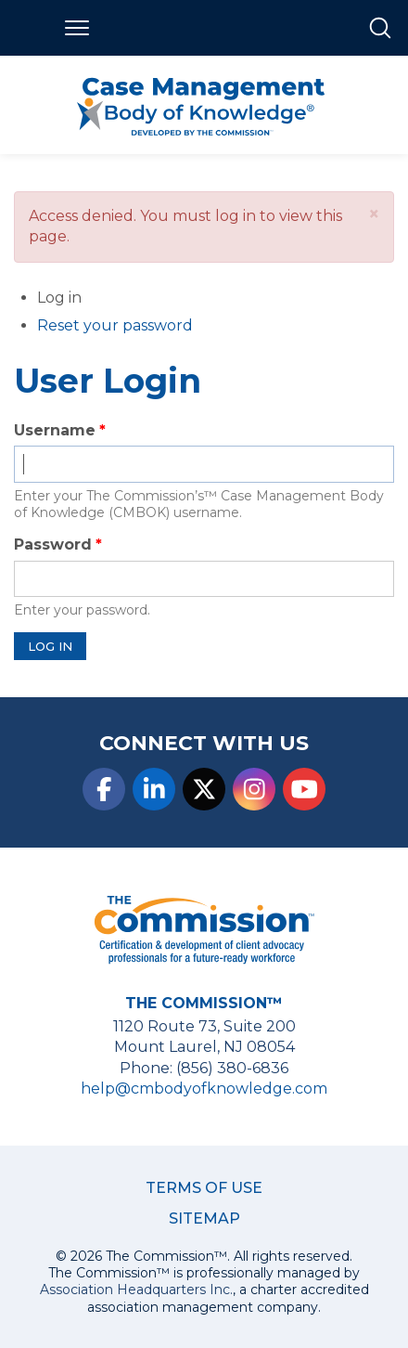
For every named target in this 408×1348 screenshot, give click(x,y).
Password (53, 544)
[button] (374, 214)
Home (25, 28)
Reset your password (115, 325)
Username (55, 430)
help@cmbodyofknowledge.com (204, 1088)
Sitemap (204, 1218)
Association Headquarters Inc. (136, 1289)
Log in (83, 298)
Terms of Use (204, 1188)
